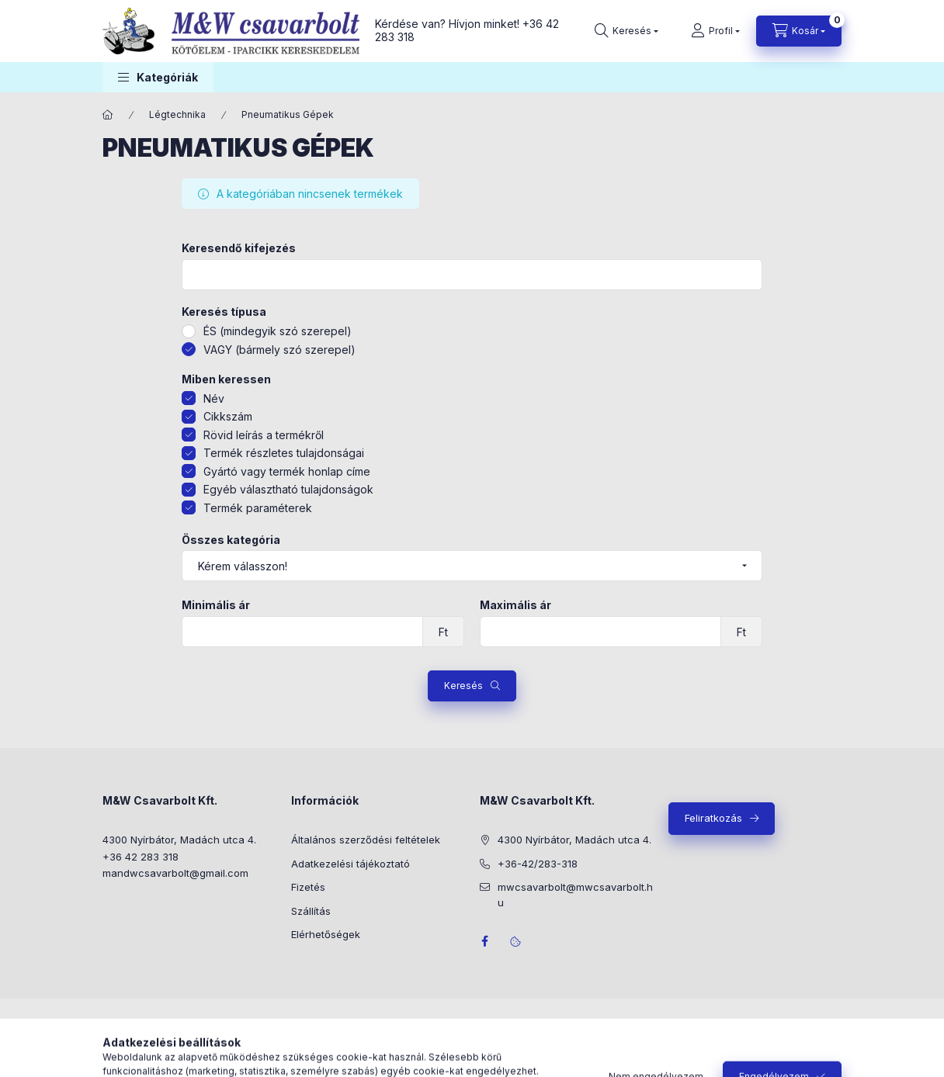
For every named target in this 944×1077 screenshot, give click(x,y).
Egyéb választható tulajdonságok (288, 489)
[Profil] (715, 31)
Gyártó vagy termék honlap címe (286, 471)
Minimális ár (216, 605)
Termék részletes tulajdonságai (283, 452)
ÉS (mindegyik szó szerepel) (277, 331)
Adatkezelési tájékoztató (350, 863)
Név (213, 398)
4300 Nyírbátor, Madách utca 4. (179, 839)
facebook (484, 941)
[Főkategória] (107, 115)
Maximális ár (515, 605)
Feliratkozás (713, 818)
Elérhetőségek (325, 934)
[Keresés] (626, 31)
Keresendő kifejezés (239, 248)
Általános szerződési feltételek (365, 839)
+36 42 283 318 (140, 856)
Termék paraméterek (257, 507)
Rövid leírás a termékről (263, 435)
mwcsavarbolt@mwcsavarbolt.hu (575, 895)
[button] (157, 77)
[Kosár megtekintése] (799, 31)
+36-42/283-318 (538, 863)
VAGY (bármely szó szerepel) (279, 349)
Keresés (463, 685)
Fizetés (308, 887)
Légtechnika (177, 114)
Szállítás (311, 911)
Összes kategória (231, 540)
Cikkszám (227, 416)
